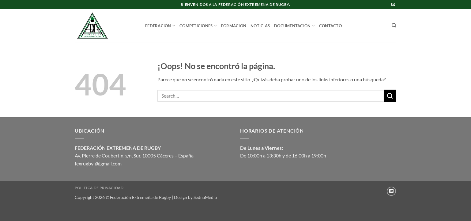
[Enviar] (390, 96)
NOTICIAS (260, 25)
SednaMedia (205, 197)
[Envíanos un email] (393, 4)
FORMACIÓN (233, 25)
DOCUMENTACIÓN (294, 26)
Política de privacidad (99, 187)
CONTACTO (330, 25)
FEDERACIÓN (160, 26)
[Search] (394, 25)
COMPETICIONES (198, 26)
